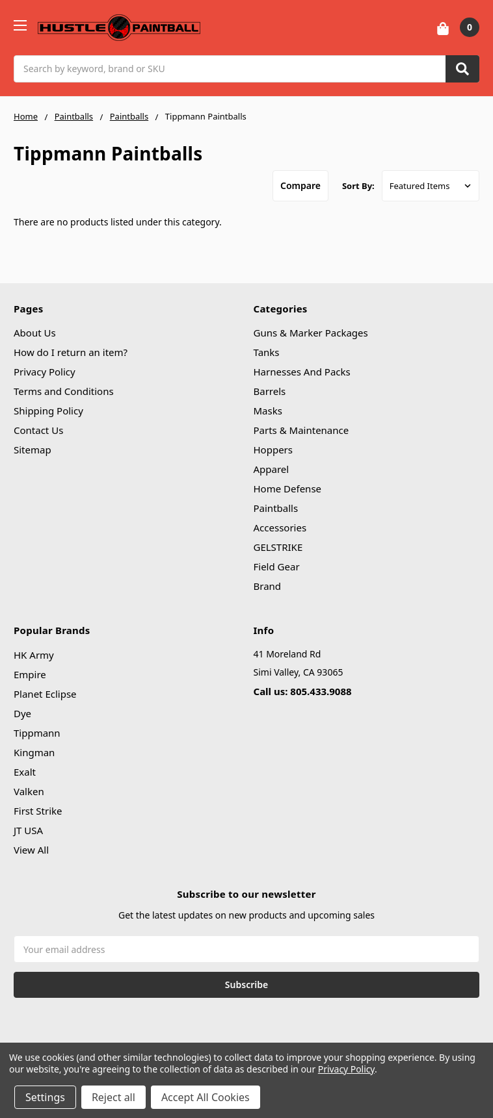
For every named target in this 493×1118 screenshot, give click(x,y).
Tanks (267, 352)
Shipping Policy (48, 410)
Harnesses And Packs (302, 371)
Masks (268, 410)
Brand (268, 585)
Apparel (271, 469)
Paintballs (276, 508)
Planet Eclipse (45, 693)
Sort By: (358, 186)
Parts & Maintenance (301, 430)
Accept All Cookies (205, 1097)
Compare (300, 185)
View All (31, 849)
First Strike (38, 810)
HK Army (34, 654)
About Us (35, 332)
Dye (22, 713)
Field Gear (277, 566)
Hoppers (273, 449)
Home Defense (288, 488)
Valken (29, 791)
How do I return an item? (70, 352)
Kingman (34, 752)
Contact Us (38, 430)
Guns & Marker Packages (311, 332)
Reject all (113, 1097)
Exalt (25, 771)
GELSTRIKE (278, 546)
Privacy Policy (44, 371)
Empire (30, 674)
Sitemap (32, 449)
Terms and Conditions (64, 391)
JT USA (28, 830)
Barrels (270, 391)
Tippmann (37, 732)
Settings (45, 1097)
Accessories (280, 527)
